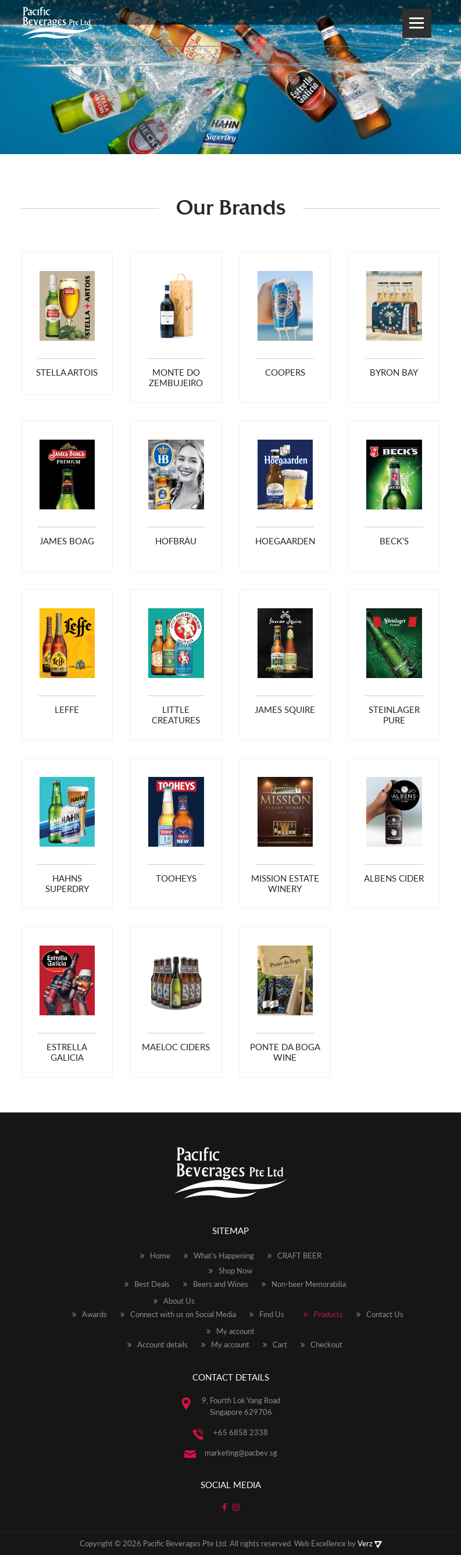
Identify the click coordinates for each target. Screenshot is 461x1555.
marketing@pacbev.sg (241, 1452)
